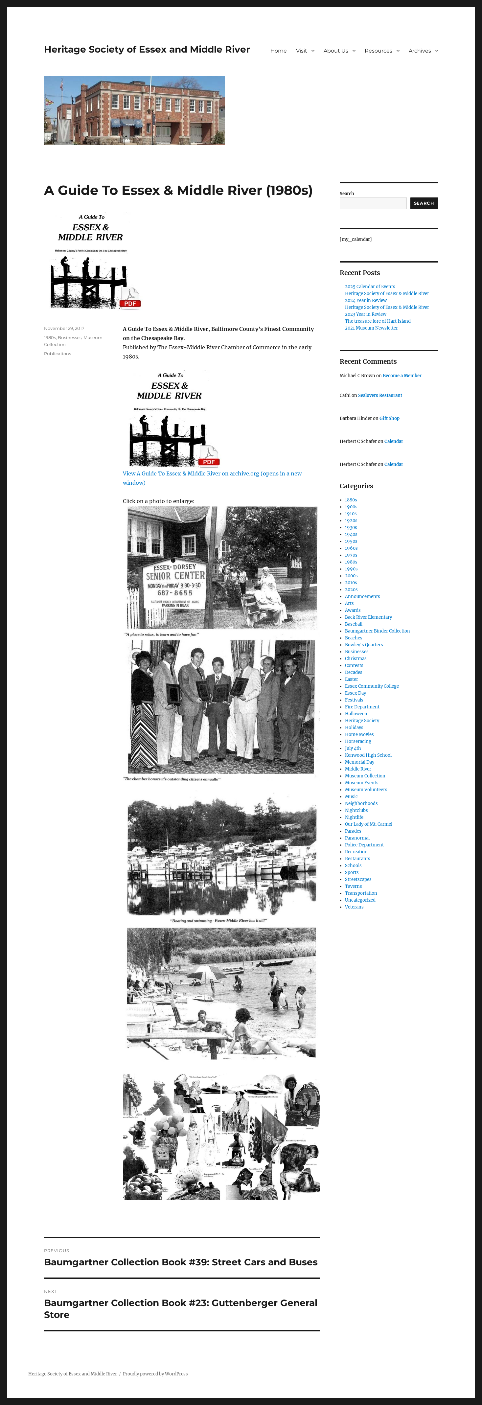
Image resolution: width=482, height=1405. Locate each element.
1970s (351, 555)
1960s (351, 548)
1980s (50, 337)
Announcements (362, 596)
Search (347, 193)
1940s (351, 534)
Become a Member (402, 376)
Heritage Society (362, 721)
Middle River (358, 769)
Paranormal (357, 838)
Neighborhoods (361, 803)
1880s (351, 500)
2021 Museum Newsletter (371, 328)
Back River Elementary (368, 617)
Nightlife (354, 817)
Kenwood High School (368, 755)
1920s (351, 520)
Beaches (353, 638)
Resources (378, 51)
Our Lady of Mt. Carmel (368, 824)
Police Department (364, 845)
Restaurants (357, 859)
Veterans (354, 907)
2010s (351, 583)
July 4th (353, 748)
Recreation (356, 852)
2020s (351, 589)
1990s (351, 569)
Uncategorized (360, 900)
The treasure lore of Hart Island (378, 321)
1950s (351, 541)
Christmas (356, 658)
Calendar (393, 441)
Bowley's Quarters (364, 645)
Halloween (356, 714)
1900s (351, 507)
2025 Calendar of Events (370, 286)
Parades (353, 831)
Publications (57, 353)
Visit (301, 51)
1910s (351, 514)
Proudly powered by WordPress (155, 1374)
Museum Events (362, 783)
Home (278, 51)
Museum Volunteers (366, 790)
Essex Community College (372, 686)
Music (351, 796)
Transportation (361, 893)
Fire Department (362, 707)
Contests (354, 665)
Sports (352, 872)
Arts (349, 603)
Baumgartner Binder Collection (377, 631)
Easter (351, 679)
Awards (353, 610)
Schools (353, 865)
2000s (351, 576)
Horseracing (358, 741)
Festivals (354, 700)
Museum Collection (365, 776)
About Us (336, 51)
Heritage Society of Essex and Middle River (147, 49)
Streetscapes (358, 879)
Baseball (353, 624)
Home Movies (359, 734)
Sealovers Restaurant (380, 395)
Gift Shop (389, 418)
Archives (420, 51)
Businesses (69, 337)
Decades (353, 672)
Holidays (354, 727)
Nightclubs (356, 810)
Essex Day (355, 693)
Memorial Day (359, 762)
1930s (351, 527)
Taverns (353, 886)
